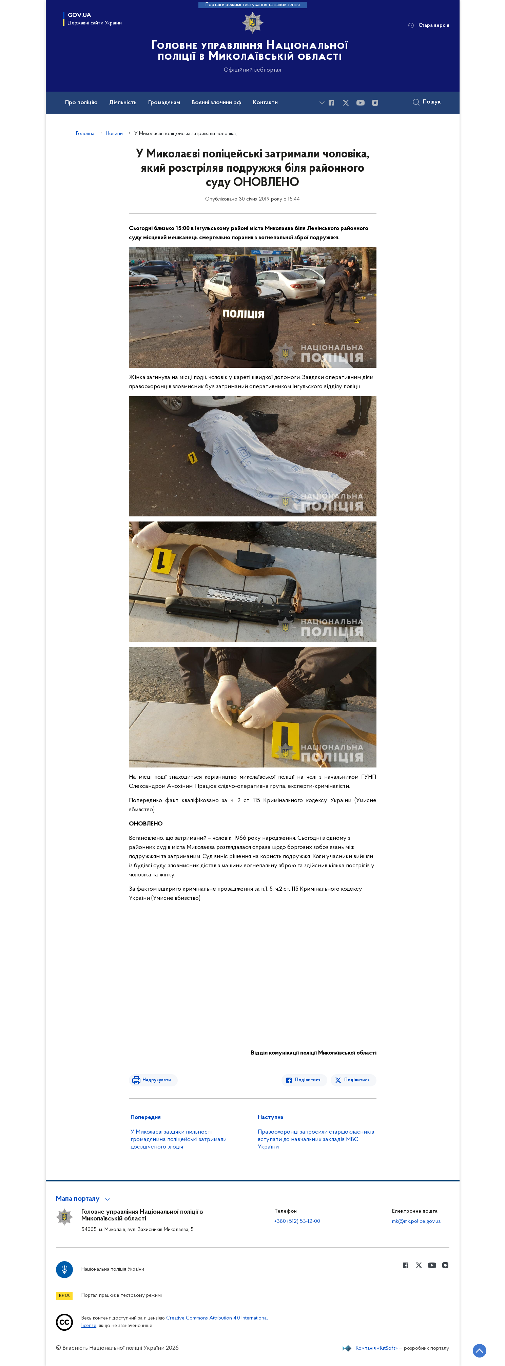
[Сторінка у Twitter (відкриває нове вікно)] (346, 103)
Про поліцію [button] (81, 103)
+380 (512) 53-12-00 (297, 1221)
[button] (84, 1199)
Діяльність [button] (123, 103)
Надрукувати (156, 1080)
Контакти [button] (265, 103)
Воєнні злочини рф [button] (216, 103)
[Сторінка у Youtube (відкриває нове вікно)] (360, 103)
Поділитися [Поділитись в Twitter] (357, 1080)
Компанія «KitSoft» (377, 1348)
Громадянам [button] (164, 103)
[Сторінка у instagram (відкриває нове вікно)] (375, 103)
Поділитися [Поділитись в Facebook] (308, 1080)
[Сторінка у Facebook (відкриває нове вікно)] (331, 103)
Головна (85, 133)
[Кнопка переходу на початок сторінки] (479, 1351)
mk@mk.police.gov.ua (416, 1221)
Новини (114, 133)
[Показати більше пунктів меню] (322, 103)
